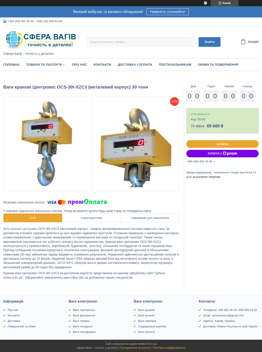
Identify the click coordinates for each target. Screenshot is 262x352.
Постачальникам (175, 64)
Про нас (79, 64)
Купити (222, 144)
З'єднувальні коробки (152, 326)
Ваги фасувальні (84, 315)
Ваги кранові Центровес (20, 228)
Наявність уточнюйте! (167, 12)
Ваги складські (82, 326)
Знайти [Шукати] (210, 42)
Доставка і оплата (135, 64)
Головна (11, 64)
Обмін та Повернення (218, 64)
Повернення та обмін (22, 326)
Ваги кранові (146, 310)
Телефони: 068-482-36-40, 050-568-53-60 (230, 310)
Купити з (222, 154)
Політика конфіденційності (169, 347)
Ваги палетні (146, 332)
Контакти (102, 64)
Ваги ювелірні (147, 321)
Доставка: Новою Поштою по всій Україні (230, 326)
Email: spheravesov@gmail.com (223, 315)
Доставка (14, 321)
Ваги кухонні (146, 315)
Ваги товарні (81, 321)
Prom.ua (151, 343)
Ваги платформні (84, 332)
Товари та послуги (44, 64)
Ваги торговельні (84, 310)
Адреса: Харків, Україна (219, 321)
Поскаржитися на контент (135, 347)
